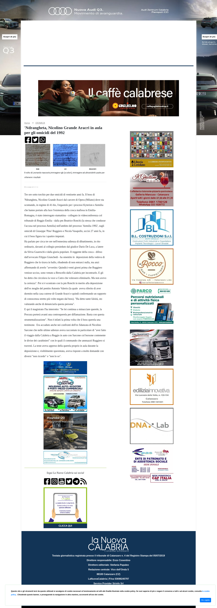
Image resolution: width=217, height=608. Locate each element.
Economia (97, 71)
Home (31, 70)
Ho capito (205, 600)
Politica (65, 71)
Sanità (75, 71)
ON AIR (182, 71)
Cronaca (54, 71)
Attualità (85, 71)
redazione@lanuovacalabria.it (115, 583)
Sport (109, 71)
